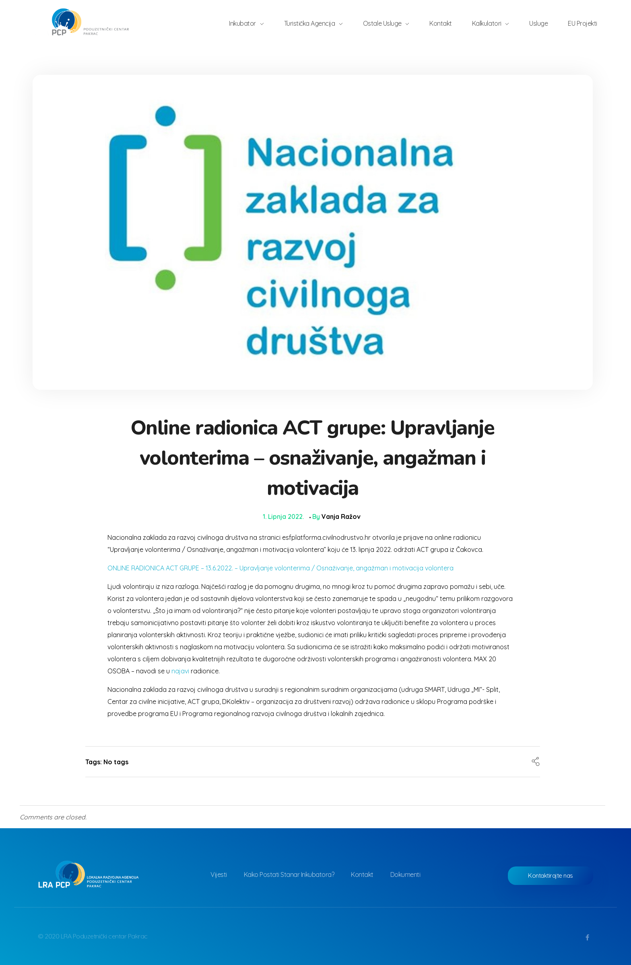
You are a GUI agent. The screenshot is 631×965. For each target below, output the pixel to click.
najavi (180, 671)
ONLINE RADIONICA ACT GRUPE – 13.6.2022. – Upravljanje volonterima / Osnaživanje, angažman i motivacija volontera (280, 568)
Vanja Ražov (341, 516)
